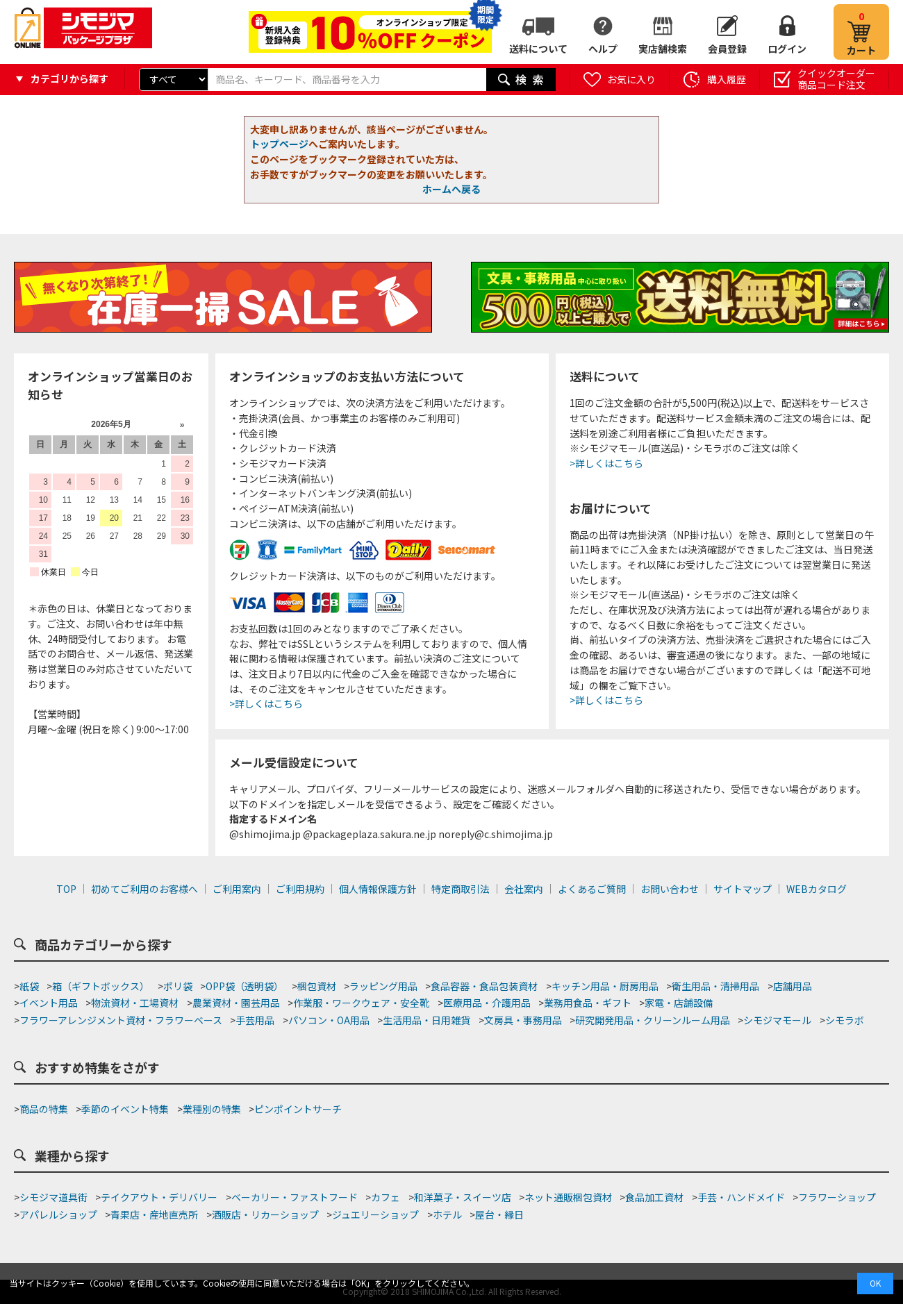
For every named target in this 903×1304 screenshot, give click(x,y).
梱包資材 (316, 986)
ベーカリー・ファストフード (294, 1197)
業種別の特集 (212, 1109)
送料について (538, 49)
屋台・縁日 (499, 1214)
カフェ (385, 1197)
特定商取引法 (460, 889)
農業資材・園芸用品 (236, 1003)
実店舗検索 (662, 49)
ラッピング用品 (383, 986)
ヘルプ (603, 49)
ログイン (787, 49)
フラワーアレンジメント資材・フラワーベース (120, 1020)
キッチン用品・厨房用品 (605, 986)
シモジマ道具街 (53, 1197)
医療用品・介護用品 (487, 1003)
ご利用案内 (237, 889)
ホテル (447, 1214)
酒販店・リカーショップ (265, 1214)
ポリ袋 (177, 986)
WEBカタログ (816, 889)
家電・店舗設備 (679, 1003)
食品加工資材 (654, 1197)
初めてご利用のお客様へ (144, 889)
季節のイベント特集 (125, 1109)
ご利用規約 (300, 889)
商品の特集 (43, 1109)
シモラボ (844, 1020)
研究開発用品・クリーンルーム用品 (652, 1020)
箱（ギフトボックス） (100, 986)
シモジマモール (777, 1020)
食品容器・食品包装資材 (484, 986)
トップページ (279, 144)
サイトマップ (742, 889)
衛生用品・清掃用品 (715, 986)
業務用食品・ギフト (587, 1003)
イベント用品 (48, 1003)
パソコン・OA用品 (329, 1020)
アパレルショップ (58, 1214)
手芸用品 (254, 1020)
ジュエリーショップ (375, 1214)
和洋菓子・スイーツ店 (462, 1197)
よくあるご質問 (592, 889)
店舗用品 (792, 986)
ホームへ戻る (451, 189)
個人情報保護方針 (378, 889)
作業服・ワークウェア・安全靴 (361, 1003)
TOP (66, 889)
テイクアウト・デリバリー (159, 1197)
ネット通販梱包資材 (568, 1197)
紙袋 (29, 986)
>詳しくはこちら (266, 703)
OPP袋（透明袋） (244, 986)
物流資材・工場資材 (135, 1003)
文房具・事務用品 (523, 1020)
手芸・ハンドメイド (741, 1197)
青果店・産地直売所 (154, 1214)
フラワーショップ (837, 1197)
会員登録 (727, 49)
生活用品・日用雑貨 (426, 1020)
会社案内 (523, 889)
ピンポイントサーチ (298, 1109)
